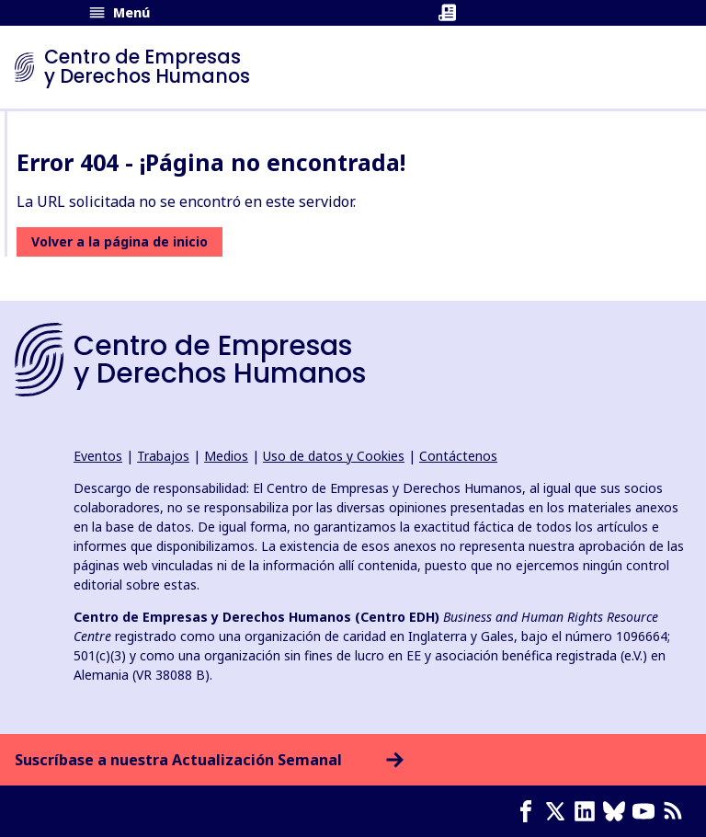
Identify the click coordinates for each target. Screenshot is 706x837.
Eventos (98, 455)
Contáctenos (458, 455)
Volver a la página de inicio (119, 241)
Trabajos (163, 455)
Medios (226, 455)
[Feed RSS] (676, 811)
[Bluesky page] (617, 811)
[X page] (559, 811)
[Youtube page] (647, 811)
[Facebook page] (529, 811)
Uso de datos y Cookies (333, 455)
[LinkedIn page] (588, 811)
